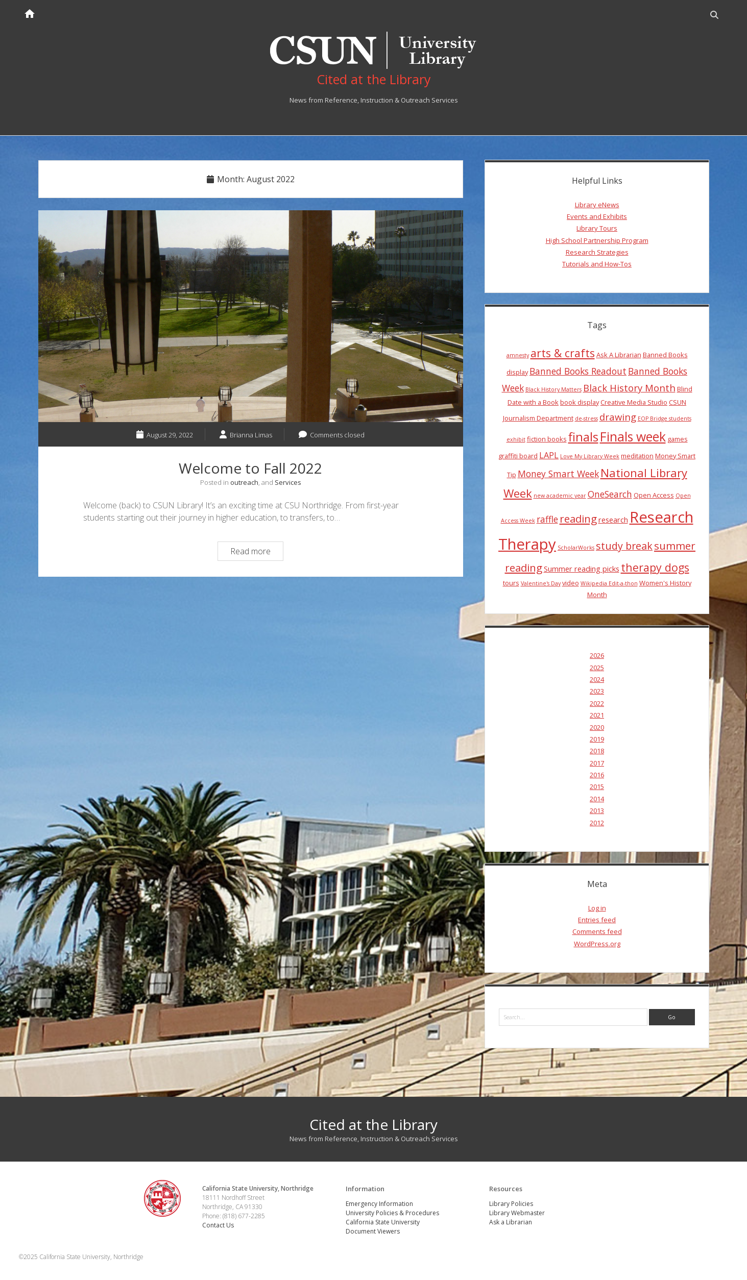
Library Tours (596, 228)
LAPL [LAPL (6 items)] (549, 455)
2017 (597, 763)
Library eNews (597, 204)
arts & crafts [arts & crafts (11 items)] (563, 353)
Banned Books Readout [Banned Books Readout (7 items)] (577, 371)
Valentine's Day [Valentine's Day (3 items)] (541, 583)
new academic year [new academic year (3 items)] (560, 495)
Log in (597, 908)
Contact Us (218, 1225)
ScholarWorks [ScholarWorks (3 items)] (576, 547)
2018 (597, 750)
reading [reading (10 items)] (578, 518)
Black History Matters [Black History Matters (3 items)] (553, 389)
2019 (597, 739)
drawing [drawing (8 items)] (617, 416)
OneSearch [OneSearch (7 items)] (610, 494)
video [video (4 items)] (570, 582)
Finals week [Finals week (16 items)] (633, 436)
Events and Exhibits (597, 216)
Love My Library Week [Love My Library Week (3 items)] (589, 456)
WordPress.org (597, 943)
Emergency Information (379, 1203)
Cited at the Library (373, 1124)
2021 (597, 715)
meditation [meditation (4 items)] (637, 455)
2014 (597, 798)
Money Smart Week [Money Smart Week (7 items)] (558, 473)
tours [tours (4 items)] (511, 582)
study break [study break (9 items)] (624, 546)
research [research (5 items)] (613, 519)
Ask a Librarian (510, 1222)
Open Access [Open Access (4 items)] (654, 495)
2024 (597, 679)
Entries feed (597, 919)
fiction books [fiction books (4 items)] (547, 439)
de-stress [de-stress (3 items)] (586, 418)
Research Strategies (597, 252)
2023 (597, 691)
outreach (244, 482)
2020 (597, 727)
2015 (597, 786)
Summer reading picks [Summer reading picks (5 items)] (581, 568)
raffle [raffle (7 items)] (547, 519)
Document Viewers (373, 1231)
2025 (597, 667)
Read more (256, 552)
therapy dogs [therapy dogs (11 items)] (655, 567)
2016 (597, 774)
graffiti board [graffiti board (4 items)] (518, 455)
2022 (597, 703)
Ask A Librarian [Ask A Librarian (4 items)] (618, 354)
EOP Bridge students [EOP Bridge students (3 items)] (664, 418)
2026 (597, 655)
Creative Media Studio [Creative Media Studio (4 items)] (633, 402)
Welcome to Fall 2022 (250, 316)
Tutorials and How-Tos (597, 263)
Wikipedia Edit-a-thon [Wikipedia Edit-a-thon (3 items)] (609, 583)
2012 (597, 822)
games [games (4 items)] (677, 439)
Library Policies (511, 1203)
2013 (597, 810)
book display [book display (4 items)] (579, 402)
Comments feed (597, 931)
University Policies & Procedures (392, 1213)
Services (288, 482)
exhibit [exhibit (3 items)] (516, 439)
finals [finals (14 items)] (583, 437)
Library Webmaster (517, 1213)
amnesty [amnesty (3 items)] (518, 355)
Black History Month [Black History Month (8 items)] (629, 387)
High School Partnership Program (597, 240)
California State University (383, 1222)
